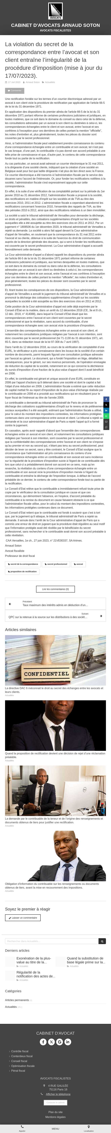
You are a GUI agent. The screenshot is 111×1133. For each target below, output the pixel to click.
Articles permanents (17, 1000)
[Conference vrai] (10, 976)
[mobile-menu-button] (55, 1128)
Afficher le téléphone (58, 1094)
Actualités (11, 1006)
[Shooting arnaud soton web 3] (10, 962)
